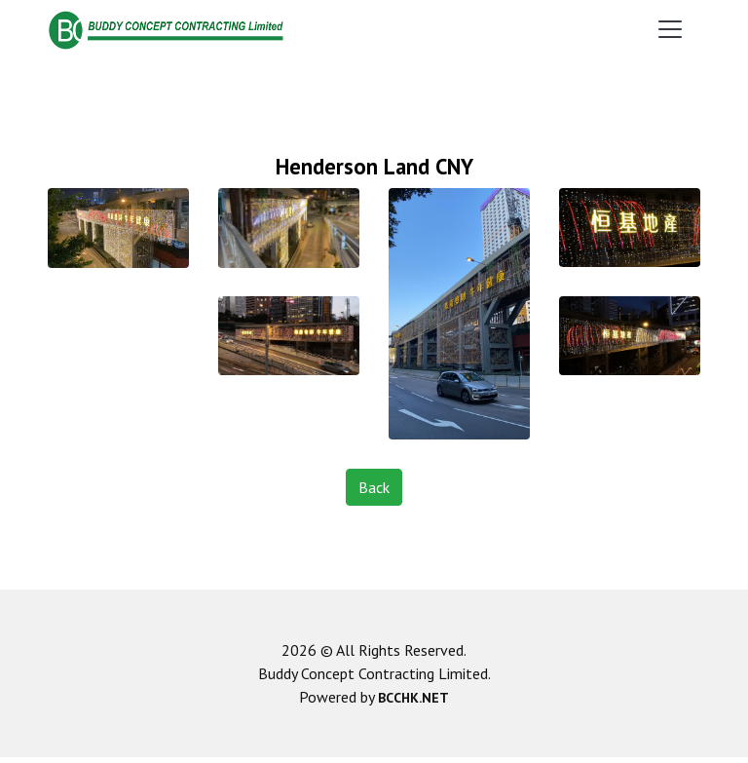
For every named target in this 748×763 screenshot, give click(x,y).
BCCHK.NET (413, 697)
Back (374, 487)
